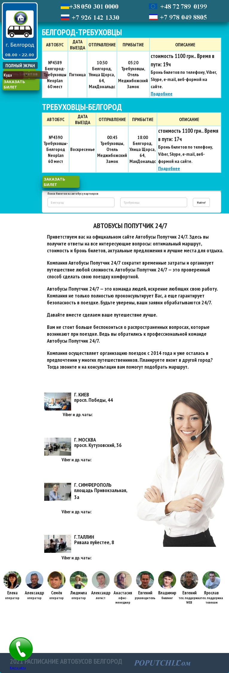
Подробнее (161, 94)
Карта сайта (18, 668)
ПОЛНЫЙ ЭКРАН (20, 65)
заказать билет (14, 84)
